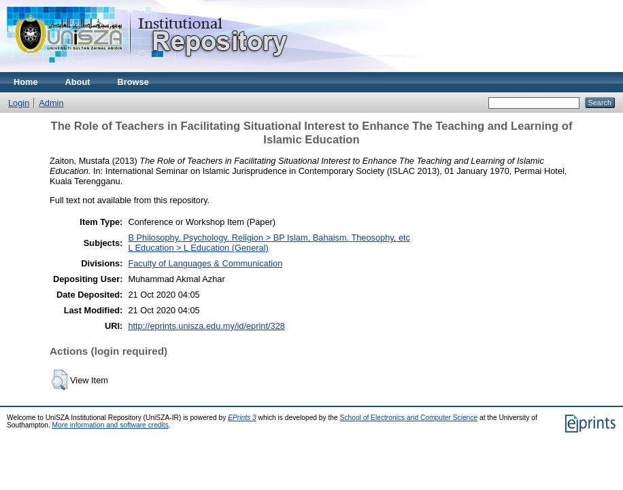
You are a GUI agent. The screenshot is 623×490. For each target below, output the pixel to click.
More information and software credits (110, 425)
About (77, 82)
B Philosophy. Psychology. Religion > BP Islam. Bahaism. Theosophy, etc (269, 237)
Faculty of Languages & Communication (205, 263)
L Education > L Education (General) (198, 248)
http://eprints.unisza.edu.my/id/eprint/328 (206, 326)
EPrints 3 (242, 417)
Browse (133, 82)
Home (26, 82)
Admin (51, 103)
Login (18, 103)
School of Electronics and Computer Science (409, 417)
